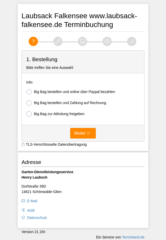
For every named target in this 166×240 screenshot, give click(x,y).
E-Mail (32, 201)
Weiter (80, 133)
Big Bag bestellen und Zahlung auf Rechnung (66, 103)
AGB (31, 210)
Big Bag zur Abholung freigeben (55, 114)
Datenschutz (37, 218)
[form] (83, 96)
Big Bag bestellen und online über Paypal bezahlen (70, 92)
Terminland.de (133, 237)
